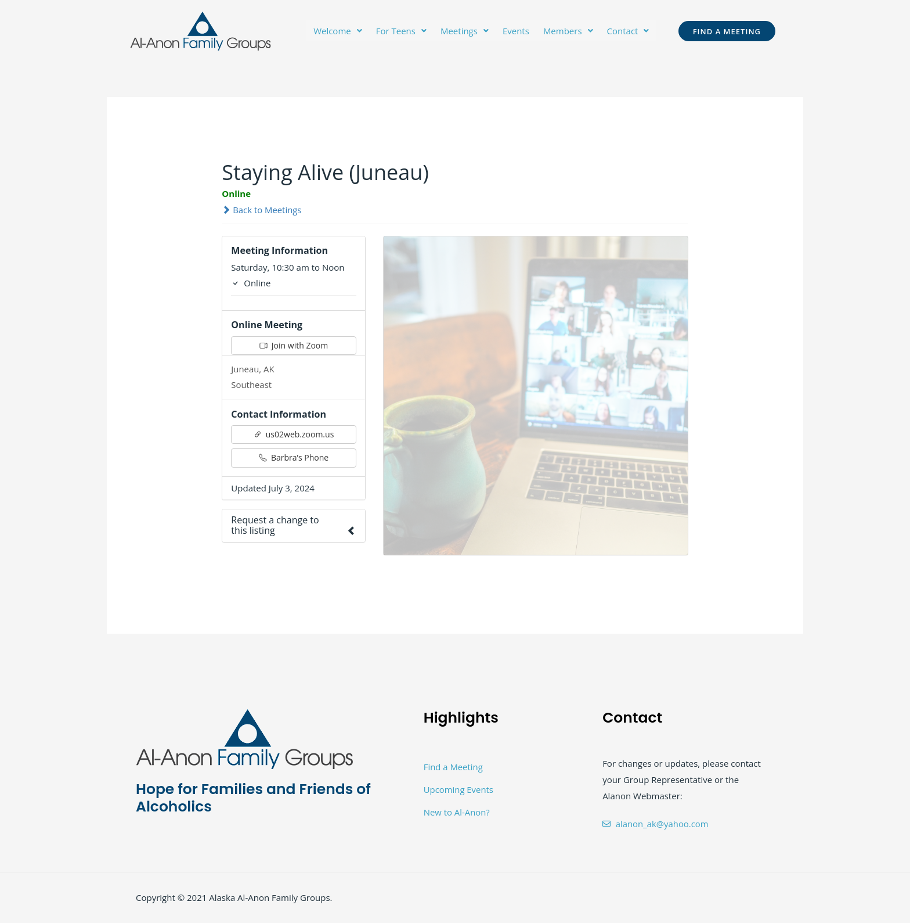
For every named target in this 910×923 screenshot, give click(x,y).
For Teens (401, 31)
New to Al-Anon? (457, 812)
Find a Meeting (453, 767)
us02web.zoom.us (294, 434)
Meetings (464, 31)
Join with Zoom (293, 345)
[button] (337, 31)
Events (516, 31)
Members (568, 31)
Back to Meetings (262, 210)
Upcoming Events (459, 789)
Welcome (337, 31)
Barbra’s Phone (293, 458)
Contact (628, 31)
